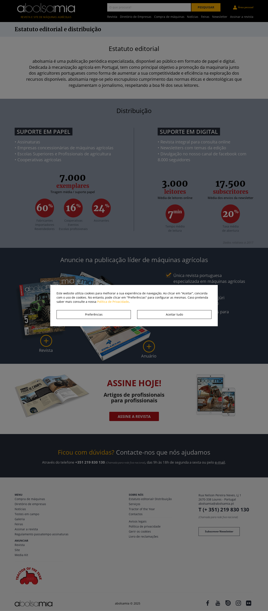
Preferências (94, 314)
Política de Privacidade (113, 302)
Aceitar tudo (174, 314)
